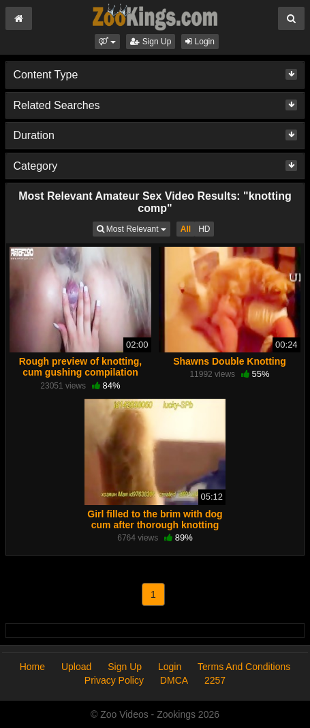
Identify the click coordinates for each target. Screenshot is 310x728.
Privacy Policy (114, 680)
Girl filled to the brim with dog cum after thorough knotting (154, 519)
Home (32, 666)
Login (200, 41)
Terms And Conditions (244, 666)
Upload (76, 666)
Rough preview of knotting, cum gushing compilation (80, 367)
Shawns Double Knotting (229, 361)
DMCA (174, 680)
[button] (107, 41)
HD (204, 229)
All (186, 229)
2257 (215, 680)
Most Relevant (133, 228)
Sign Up (150, 41)
